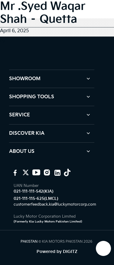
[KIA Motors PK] (25, 172)
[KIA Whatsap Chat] (103, 248)
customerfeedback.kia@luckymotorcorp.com (55, 204)
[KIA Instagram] (46, 172)
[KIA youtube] (35, 172)
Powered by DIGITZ (57, 251)
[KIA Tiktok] (67, 172)
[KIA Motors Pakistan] (14, 172)
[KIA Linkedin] (56, 172)
